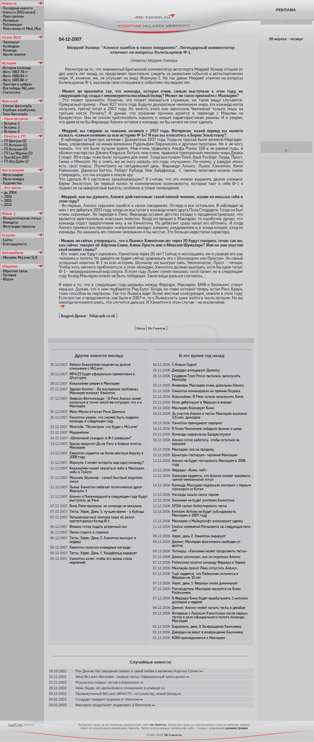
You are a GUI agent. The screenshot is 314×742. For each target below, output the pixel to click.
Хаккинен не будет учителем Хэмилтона (203, 500)
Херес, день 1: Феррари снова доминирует (205, 583)
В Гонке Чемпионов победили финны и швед (206, 429)
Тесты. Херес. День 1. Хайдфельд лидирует (103, 553)
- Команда (9, 50)
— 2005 (6, 201)
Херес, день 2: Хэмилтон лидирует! (199, 536)
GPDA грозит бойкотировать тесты (199, 506)
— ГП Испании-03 (14, 149)
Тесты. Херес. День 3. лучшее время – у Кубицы (106, 511)
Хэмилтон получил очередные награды (100, 547)
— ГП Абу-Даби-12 (15, 161)
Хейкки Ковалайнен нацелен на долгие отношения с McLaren (99, 366)
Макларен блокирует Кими (193, 408)
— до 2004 (8, 192)
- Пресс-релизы (12, 16)
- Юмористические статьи (21, 218)
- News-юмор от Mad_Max (21, 28)
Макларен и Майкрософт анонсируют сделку (207, 521)
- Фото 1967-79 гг (14, 72)
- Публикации (11, 24)
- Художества (11, 183)
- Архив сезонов (13, 54)
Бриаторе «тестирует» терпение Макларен (204, 455)
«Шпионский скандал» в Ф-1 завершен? (100, 438)
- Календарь (10, 46)
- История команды (16, 68)
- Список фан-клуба (16, 106)
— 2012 (6, 205)
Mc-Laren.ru (173, 735)
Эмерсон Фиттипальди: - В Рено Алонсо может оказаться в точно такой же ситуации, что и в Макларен (105, 402)
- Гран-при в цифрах (16, 84)
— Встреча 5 (10, 131)
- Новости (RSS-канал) (18, 12)
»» (200, 671)
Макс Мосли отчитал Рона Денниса (97, 412)
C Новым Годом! (184, 364)
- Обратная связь (14, 271)
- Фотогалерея (12, 175)
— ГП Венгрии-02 (13, 141)
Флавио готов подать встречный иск (98, 526)
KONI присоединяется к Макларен (198, 638)
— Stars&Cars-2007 (15, 157)
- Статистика (10, 92)
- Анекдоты (9, 222)
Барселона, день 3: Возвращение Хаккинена (206, 626)
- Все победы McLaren (18, 88)
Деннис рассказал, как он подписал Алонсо (206, 557)
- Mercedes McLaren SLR (19, 257)
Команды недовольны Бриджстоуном (201, 434)
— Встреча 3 (10, 127)
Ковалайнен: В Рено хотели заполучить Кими (207, 396)
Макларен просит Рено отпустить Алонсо (204, 568)
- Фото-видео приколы (18, 226)
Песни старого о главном (88, 532)
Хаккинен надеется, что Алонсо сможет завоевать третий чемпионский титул (211, 477)
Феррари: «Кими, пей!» (189, 470)
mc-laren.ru (158, 724)
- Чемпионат (10, 42)
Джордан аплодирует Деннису (196, 370)
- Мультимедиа (12, 179)
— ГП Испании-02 (14, 145)
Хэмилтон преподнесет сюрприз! (197, 423)
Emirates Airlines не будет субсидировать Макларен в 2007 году (204, 513)
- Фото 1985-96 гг (14, 80)
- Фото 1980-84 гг (14, 76)
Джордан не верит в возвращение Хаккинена (207, 632)
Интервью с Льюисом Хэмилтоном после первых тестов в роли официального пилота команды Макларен (210, 617)
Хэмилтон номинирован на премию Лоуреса (206, 391)
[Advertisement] (286, 90)
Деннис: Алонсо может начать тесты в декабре (208, 607)
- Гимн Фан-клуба (14, 114)
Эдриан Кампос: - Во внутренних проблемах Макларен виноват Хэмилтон (103, 391)
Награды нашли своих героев (195, 494)
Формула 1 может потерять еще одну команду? (106, 462)
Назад (140, 328)
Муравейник (79, 432)
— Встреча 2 (10, 123)
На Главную (156, 328)
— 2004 (6, 196)
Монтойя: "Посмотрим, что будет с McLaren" (103, 427)
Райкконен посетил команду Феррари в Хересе (208, 562)
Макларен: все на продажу (193, 449)
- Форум (7, 279)
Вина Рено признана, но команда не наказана (105, 506)
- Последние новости (17, 8)
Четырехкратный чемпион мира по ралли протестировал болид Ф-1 (101, 519)
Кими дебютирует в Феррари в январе (201, 402)
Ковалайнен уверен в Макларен (94, 383)
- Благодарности (14, 244)
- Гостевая (8, 275)
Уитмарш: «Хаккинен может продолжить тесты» (209, 551)
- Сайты (7, 240)
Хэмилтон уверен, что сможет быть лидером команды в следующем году (104, 419)
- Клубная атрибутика (18, 110)
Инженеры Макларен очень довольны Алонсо (208, 385)
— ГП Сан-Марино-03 (16, 153)
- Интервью (10, 20)
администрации (236, 728)
